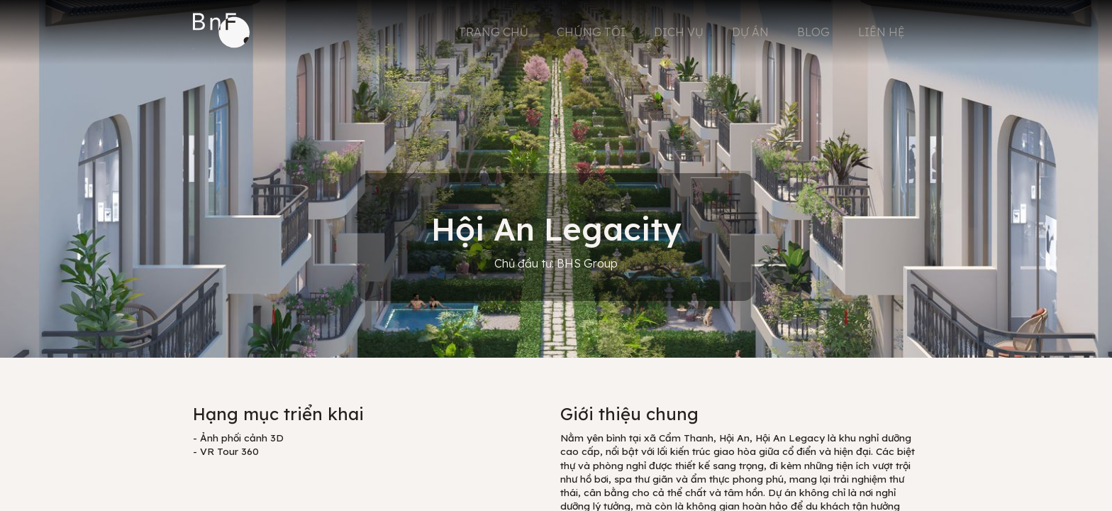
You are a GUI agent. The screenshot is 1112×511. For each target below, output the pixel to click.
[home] (221, 32)
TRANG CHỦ (493, 32)
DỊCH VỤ (679, 32)
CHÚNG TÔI (591, 32)
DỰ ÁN (750, 32)
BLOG (813, 32)
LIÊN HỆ (881, 32)
